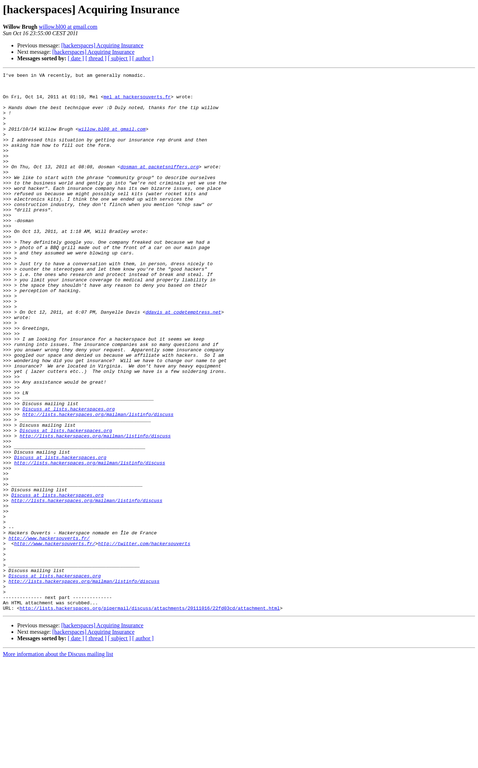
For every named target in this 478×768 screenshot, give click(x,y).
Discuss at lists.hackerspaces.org (69, 476)
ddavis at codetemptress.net (183, 360)
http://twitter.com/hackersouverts (144, 638)
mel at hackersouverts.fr (137, 102)
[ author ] (143, 58)
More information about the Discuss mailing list (58, 762)
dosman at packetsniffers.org (159, 186)
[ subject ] (119, 58)
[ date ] (76, 58)
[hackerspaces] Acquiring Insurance (102, 45)
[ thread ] (96, 58)
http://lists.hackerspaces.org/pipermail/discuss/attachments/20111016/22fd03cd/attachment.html (150, 715)
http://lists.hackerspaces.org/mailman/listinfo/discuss (98, 483)
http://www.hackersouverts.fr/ (49, 631)
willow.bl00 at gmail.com (68, 27)
